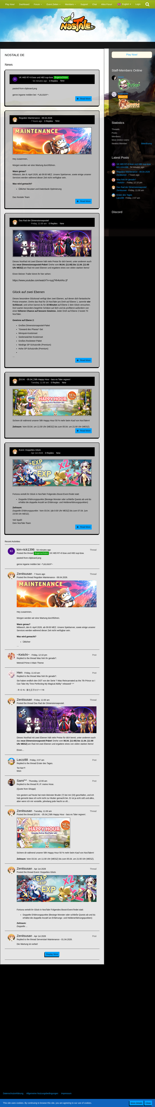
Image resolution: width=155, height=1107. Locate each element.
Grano (121, 77)
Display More (52, 954)
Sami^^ (22, 780)
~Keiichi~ (23, 654)
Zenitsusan (24, 121)
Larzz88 (22, 759)
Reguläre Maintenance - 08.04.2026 (35, 118)
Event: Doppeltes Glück (30, 450)
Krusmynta (123, 93)
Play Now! (132, 54)
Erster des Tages (44, 763)
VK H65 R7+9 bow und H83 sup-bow (36, 77)
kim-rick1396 (25, 81)
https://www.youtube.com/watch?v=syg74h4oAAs (39, 280)
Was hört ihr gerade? (46, 658)
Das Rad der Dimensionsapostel (34, 220)
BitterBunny (146, 143)
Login (138, 4)
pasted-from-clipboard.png (25, 88)
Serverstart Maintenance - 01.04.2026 (54, 939)
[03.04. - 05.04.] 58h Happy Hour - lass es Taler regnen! (44, 379)
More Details (136, 1103)
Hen (20, 672)
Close (148, 1103)
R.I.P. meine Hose (45, 784)
